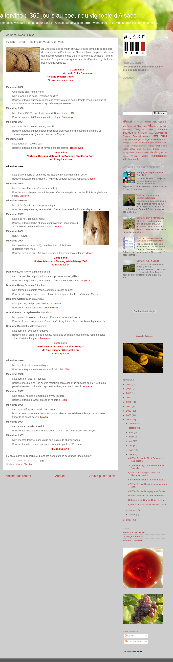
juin (131, 441)
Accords (147, 122)
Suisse (156, 149)
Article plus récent (18, 476)
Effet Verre (128, 139)
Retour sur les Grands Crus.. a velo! (146, 500)
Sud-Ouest (147, 149)
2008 (129, 415)
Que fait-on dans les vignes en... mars (147, 504)
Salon (125, 149)
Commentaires (133, 641)
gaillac (133, 142)
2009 (129, 411)
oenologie (127, 146)
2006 (129, 520)
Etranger (145, 139)
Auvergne (126, 129)
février (132, 510)
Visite (145, 155)
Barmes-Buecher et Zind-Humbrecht (146, 495)
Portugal (135, 146)
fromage (126, 143)
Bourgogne (129, 132)
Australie (163, 126)
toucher (164, 149)
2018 (129, 384)
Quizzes (139, 336)
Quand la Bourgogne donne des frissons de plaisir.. (144, 473)
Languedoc (152, 142)
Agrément (131, 126)
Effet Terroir (29, 464)
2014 (129, 388)
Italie (138, 142)
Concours (127, 136)
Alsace (18, 464)
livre (160, 142)
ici (148, 70)
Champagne (161, 133)
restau (151, 145)
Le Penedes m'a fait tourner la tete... (146, 479)
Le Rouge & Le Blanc (133, 536)
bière (150, 129)
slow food (135, 149)
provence (143, 146)
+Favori (127, 121)
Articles (130, 635)
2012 (129, 397)
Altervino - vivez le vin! (134, 532)
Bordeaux (162, 129)
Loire (165, 142)
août (131, 432)
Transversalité (142, 152)
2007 (129, 419)
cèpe (151, 133)
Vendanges (156, 152)
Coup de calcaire (142, 136)
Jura (143, 142)
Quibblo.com (149, 336)
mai (131, 445)
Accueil (60, 476)
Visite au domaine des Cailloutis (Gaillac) (147, 196)
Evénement (157, 139)
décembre (134, 423)
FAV (165, 139)
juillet (132, 436)
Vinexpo (135, 156)
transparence (129, 152)
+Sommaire (138, 122)
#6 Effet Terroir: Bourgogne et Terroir (146, 491)
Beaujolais (139, 129)
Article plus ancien (102, 476)
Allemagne (141, 126)
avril (131, 450)
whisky (136, 159)
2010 (129, 406)
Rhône (158, 145)
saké (165, 146)
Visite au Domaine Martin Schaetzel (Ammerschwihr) (149, 239)
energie (137, 139)
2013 (129, 393)
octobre (133, 428)
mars (132, 454)
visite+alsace (159, 155)
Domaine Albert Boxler (147, 261)
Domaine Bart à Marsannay (150, 218)
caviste (142, 132)
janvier (132, 514)
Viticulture (128, 159)
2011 (129, 402)
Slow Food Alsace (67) (134, 540)
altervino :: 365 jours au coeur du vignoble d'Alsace (68, 15)
